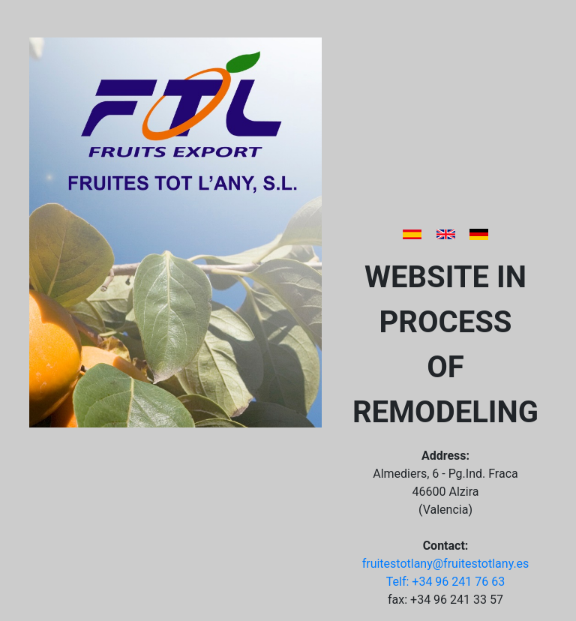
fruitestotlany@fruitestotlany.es (446, 563)
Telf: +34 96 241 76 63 (445, 581)
